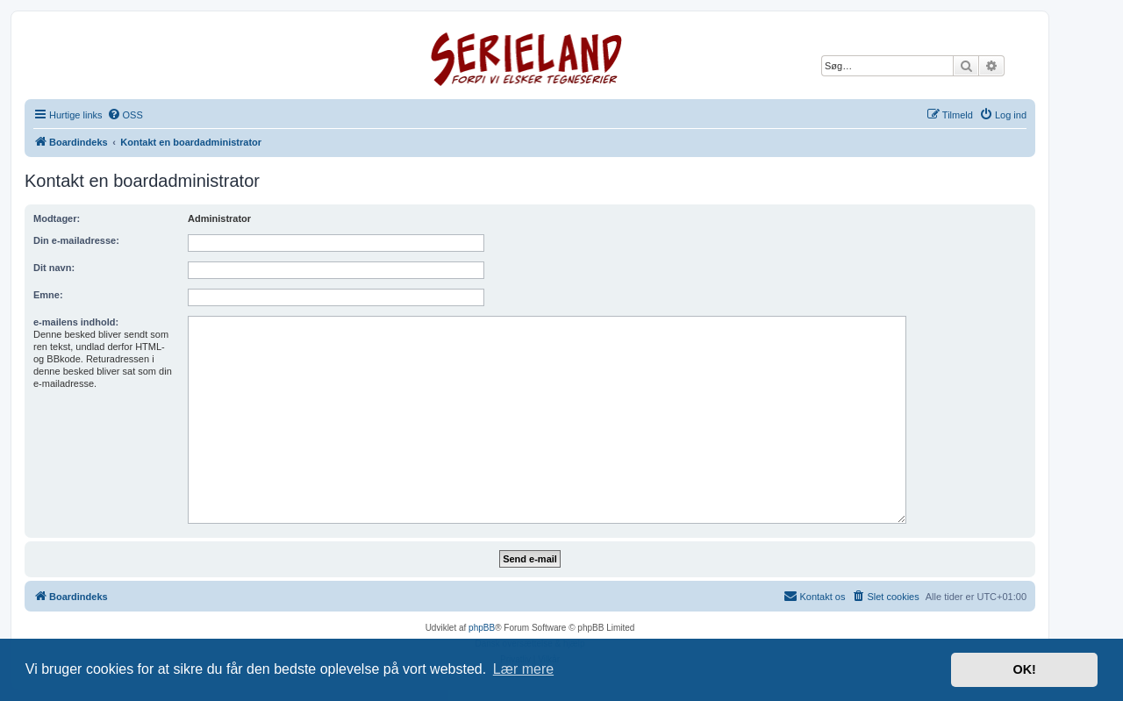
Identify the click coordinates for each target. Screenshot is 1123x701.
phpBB (482, 628)
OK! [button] (1023, 669)
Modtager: (56, 218)
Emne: (48, 295)
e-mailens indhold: (75, 322)
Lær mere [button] (523, 669)
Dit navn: (54, 267)
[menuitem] (125, 114)
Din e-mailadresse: (76, 240)
